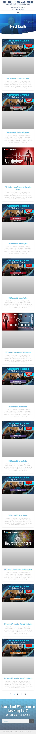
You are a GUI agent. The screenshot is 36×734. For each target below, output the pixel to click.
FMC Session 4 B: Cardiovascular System (18, 132)
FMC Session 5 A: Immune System (18, 243)
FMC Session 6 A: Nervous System (18, 406)
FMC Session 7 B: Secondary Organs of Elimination (18, 678)
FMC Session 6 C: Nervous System (18, 515)
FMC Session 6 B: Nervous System (18, 461)
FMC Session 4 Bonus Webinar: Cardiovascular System (18, 188)
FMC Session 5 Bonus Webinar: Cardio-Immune (18, 352)
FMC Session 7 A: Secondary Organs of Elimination (18, 624)
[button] (18, 12)
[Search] (31, 721)
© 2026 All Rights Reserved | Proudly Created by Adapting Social (18, 732)
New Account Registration (18, 7)
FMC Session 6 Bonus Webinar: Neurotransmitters (18, 569)
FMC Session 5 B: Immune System (18, 298)
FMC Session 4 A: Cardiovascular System (18, 78)
